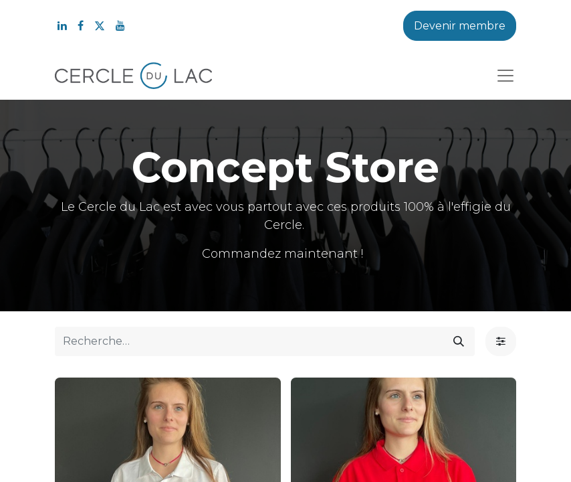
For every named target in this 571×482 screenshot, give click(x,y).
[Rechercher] (459, 341)
